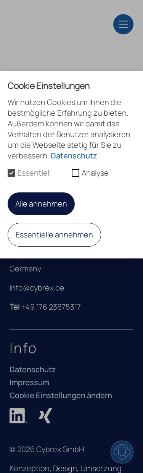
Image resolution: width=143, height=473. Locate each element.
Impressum (29, 382)
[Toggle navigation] (123, 24)
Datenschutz (33, 369)
